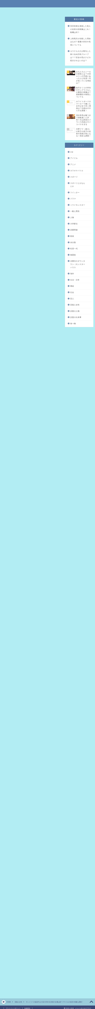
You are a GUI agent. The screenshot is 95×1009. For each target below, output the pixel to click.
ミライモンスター (77, 205)
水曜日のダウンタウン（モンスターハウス (77, 264)
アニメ (73, 164)
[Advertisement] (31, 210)
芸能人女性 (8, 20)
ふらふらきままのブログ (47, 3)
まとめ (20, 107)
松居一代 (74, 249)
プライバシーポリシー (55, 10)
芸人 (72, 299)
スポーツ (74, 177)
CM (71, 152)
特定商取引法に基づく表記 (22, 10)
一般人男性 (75, 211)
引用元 (32, 340)
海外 (72, 274)
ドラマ (73, 199)
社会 (72, 292)
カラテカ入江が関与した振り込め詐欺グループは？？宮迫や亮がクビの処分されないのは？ (80, 56)
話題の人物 (75, 311)
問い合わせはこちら (74, 10)
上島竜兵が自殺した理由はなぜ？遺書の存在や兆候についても (80, 42)
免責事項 (39, 10)
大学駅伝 (74, 224)
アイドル (74, 158)
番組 (72, 286)
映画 (72, 236)
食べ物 (73, 324)
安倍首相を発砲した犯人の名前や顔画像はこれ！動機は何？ (80, 29)
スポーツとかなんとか (77, 184)
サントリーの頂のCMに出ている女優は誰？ (34, 102)
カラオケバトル (76, 171)
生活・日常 (75, 280)
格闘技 (73, 255)
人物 (72, 217)
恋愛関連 (74, 230)
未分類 (73, 242)
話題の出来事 (75, 317)
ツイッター (75, 192)
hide (39, 92)
